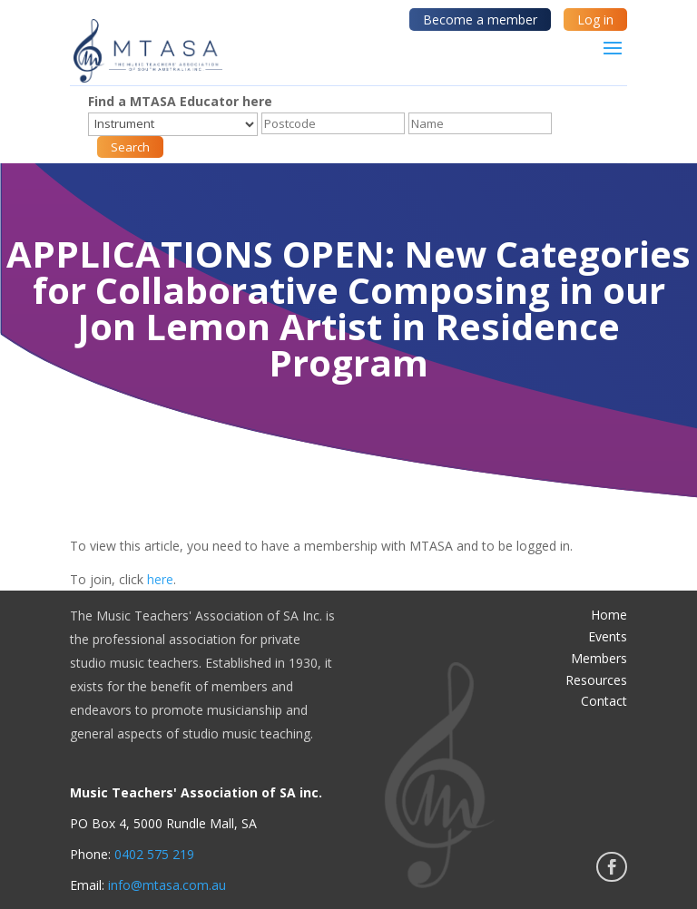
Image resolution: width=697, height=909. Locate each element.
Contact (604, 700)
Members (599, 658)
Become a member (480, 19)
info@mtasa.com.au (167, 885)
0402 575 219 (154, 854)
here (160, 579)
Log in (595, 19)
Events (607, 636)
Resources (596, 680)
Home (609, 614)
